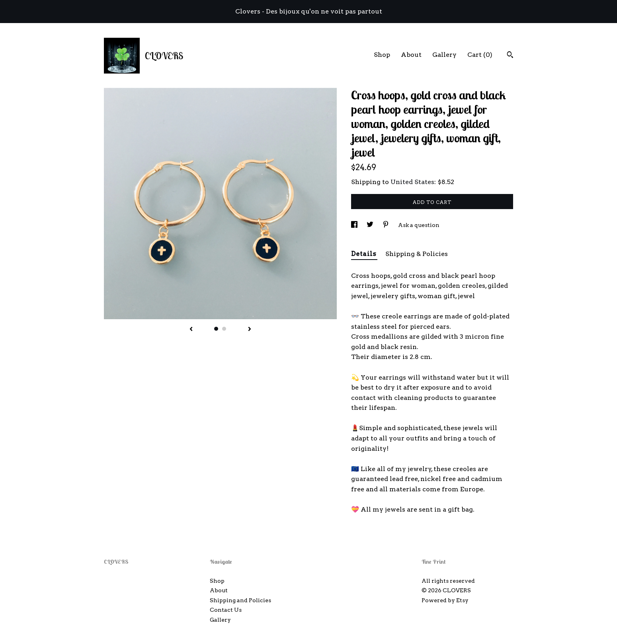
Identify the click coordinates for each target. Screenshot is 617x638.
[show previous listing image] (191, 329)
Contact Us (226, 610)
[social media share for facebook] (355, 225)
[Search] (510, 55)
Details (364, 254)
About (411, 54)
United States (412, 182)
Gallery (444, 54)
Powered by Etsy (445, 600)
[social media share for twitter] (371, 225)
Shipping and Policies (240, 600)
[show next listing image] (250, 329)
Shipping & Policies (416, 254)
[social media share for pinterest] (386, 225)
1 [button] (216, 329)
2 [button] (224, 329)
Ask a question (418, 225)
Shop (382, 54)
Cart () (479, 54)
